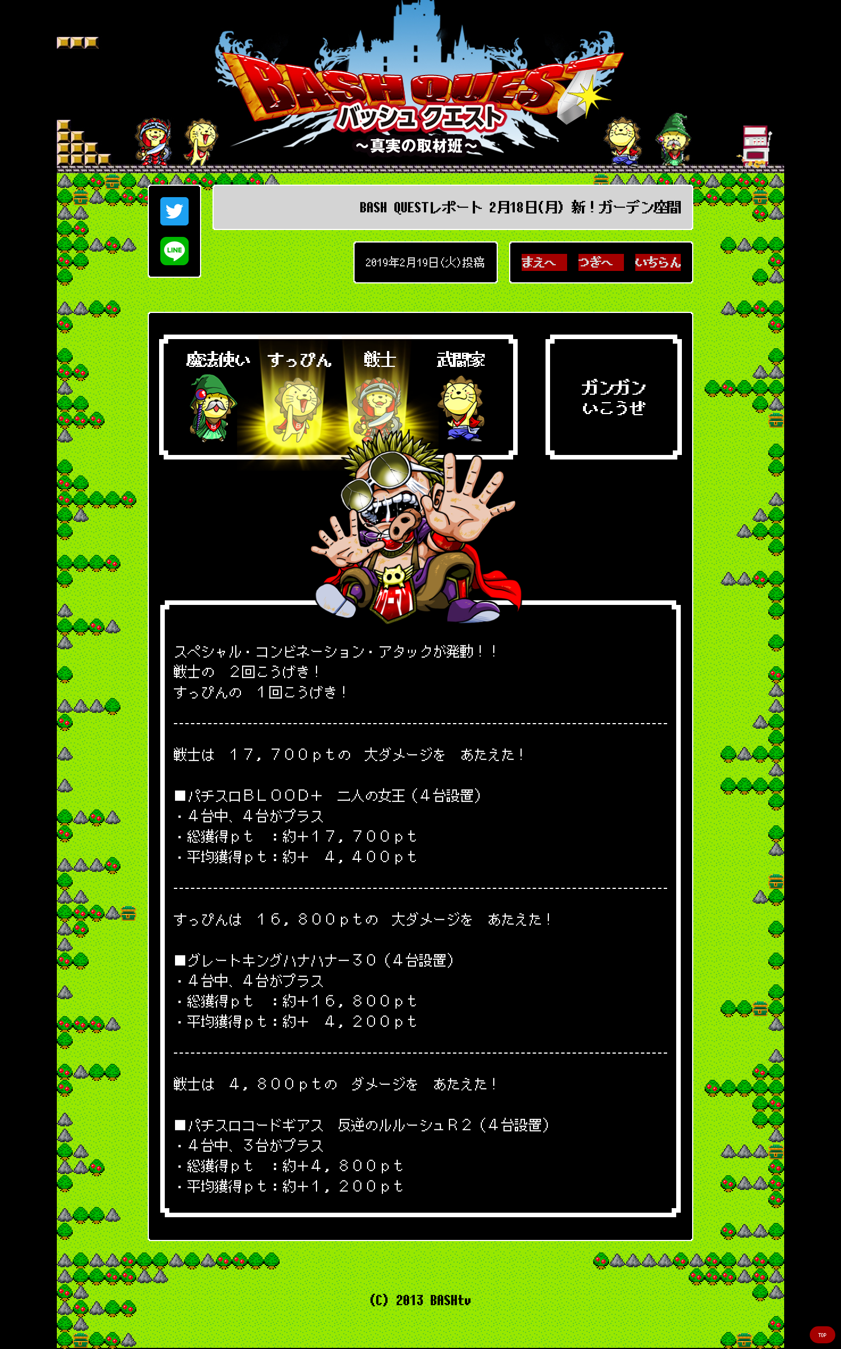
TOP (822, 1335)
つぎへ (601, 262)
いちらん (658, 262)
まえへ (544, 262)
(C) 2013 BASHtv (420, 1300)
